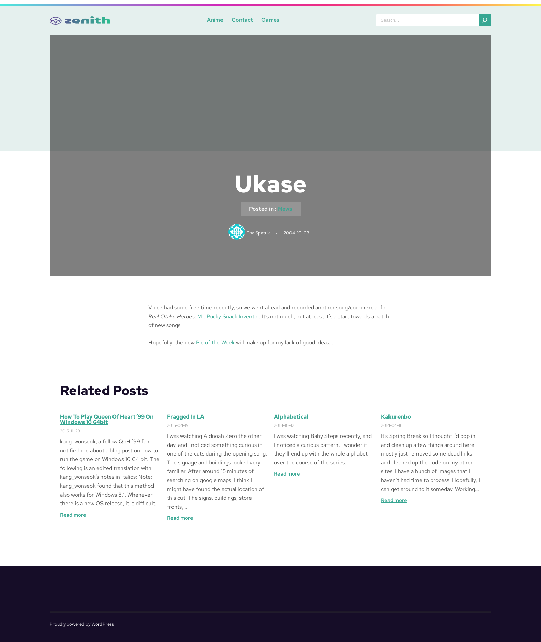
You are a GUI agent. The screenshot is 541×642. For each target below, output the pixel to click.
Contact (242, 19)
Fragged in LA (185, 417)
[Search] (485, 20)
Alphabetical (291, 417)
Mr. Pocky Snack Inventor (228, 316)
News (285, 208)
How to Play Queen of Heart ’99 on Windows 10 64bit (107, 419)
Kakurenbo (396, 417)
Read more (73, 515)
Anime (215, 19)
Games (270, 19)
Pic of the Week (215, 342)
